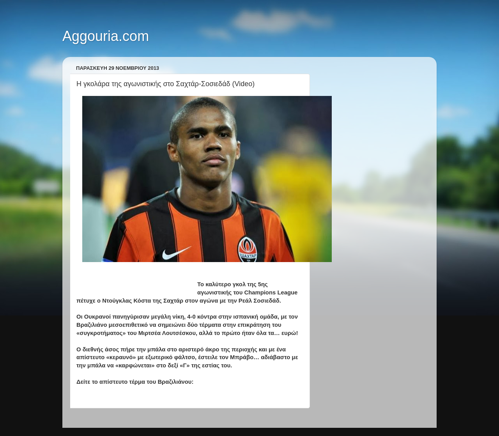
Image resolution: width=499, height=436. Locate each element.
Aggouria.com (105, 36)
